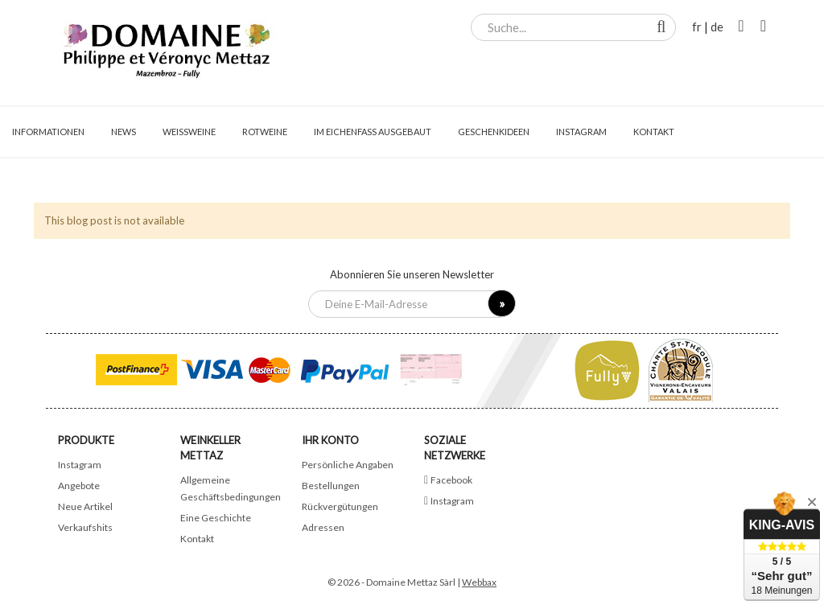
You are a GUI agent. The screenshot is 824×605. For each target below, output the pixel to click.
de (717, 26)
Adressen (323, 527)
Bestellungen (331, 485)
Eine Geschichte (215, 518)
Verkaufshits (85, 527)
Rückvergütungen (340, 506)
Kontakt (197, 539)
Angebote (79, 485)
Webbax (479, 582)
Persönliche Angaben (347, 465)
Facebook (451, 480)
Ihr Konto (330, 440)
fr (697, 26)
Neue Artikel (85, 506)
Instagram (79, 465)
